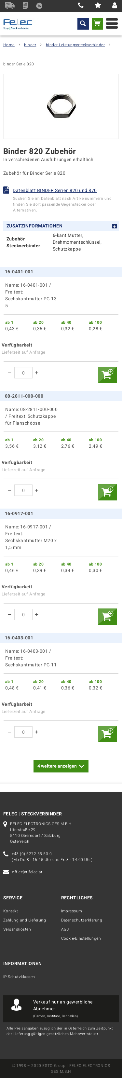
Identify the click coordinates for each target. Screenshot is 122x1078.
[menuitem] (83, 24)
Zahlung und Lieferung (24, 920)
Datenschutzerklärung (81, 920)
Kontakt (10, 911)
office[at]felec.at (27, 872)
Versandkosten (17, 929)
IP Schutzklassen (19, 977)
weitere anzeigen (61, 765)
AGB (65, 929)
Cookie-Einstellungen (81, 938)
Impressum (71, 911)
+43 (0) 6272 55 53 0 (32, 854)
